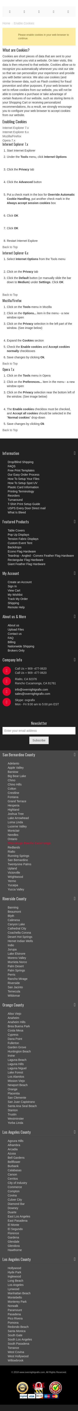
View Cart (14, 590)
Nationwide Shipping (21, 646)
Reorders (14, 495)
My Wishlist (15, 594)
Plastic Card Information (23, 487)
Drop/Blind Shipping (20, 462)
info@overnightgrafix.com (31, 689)
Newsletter (39, 723)
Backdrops (14, 547)
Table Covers (16, 530)
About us (13, 625)
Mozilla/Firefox (11, 136)
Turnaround (15, 499)
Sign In (12, 586)
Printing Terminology (21, 491)
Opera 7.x (8, 140)
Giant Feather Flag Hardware (26, 564)
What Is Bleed (17, 512)
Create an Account (20, 582)
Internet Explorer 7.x (15, 128)
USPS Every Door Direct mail (27, 508)
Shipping (13, 603)
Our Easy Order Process (24, 474)
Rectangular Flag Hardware (25, 560)
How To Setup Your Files (23, 478)
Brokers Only (16, 650)
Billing (11, 642)
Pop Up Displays (18, 534)
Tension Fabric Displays (23, 539)
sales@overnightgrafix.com (32, 693)
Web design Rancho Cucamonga (29, 843)
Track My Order (18, 599)
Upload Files (16, 629)
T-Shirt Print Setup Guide (24, 504)
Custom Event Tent (20, 543)
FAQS (11, 466)
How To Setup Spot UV (22, 483)
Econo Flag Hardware (22, 551)
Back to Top (10, 247)
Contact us (15, 633)
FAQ (11, 638)
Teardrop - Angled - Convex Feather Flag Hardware (41, 555)
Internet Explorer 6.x (15, 132)
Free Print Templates (21, 470)
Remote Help (16, 607)
